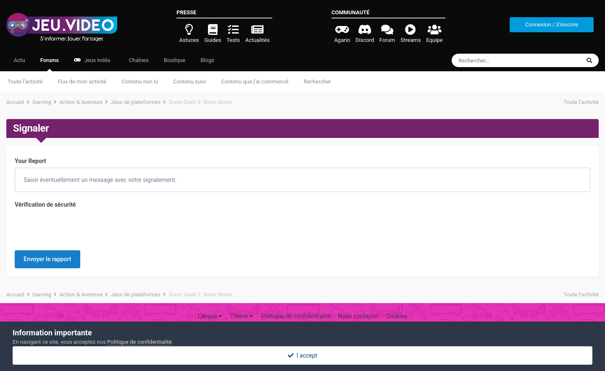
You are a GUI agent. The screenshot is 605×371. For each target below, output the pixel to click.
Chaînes (138, 60)
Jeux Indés (92, 60)
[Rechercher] (493, 60)
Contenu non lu (139, 81)
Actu (19, 60)
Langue (210, 304)
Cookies (396, 304)
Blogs (207, 60)
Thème (242, 304)
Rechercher (317, 81)
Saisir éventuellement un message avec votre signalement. (99, 179)
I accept (302, 355)
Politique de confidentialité (295, 304)
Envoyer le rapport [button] (47, 226)
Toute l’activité (25, 81)
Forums (49, 64)
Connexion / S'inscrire (551, 24)
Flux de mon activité (82, 81)
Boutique (175, 60)
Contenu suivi (189, 81)
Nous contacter (358, 304)
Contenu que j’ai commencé (255, 81)
